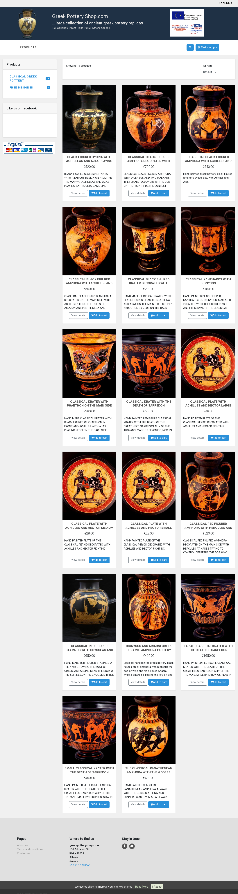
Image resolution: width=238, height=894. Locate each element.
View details (78, 193)
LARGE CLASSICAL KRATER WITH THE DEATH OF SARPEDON (208, 648)
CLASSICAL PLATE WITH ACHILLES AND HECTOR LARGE (208, 403)
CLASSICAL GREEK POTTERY (30, 78)
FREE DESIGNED (30, 87)
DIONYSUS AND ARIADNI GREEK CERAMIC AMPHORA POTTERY (149, 648)
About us (22, 845)
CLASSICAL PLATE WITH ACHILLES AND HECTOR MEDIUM (89, 527)
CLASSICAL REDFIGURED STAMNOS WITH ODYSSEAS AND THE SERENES (89, 650)
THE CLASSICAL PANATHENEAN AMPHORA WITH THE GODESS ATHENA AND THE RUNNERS (148, 772)
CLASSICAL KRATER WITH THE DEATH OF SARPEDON (148, 403)
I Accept (157, 886)
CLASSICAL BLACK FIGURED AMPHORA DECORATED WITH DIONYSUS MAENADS (148, 161)
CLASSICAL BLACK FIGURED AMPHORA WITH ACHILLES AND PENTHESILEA (89, 283)
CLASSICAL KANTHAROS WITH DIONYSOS (208, 281)
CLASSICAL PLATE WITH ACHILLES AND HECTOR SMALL (149, 526)
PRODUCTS (28, 47)
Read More (141, 886)
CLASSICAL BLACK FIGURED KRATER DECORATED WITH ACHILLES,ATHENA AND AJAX (149, 283)
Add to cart (99, 193)
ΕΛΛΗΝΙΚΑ (225, 3)
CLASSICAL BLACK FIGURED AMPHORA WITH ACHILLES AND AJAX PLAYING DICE (208, 161)
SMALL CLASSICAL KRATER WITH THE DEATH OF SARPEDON (89, 770)
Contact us (23, 853)
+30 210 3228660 (79, 865)
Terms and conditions (30, 849)
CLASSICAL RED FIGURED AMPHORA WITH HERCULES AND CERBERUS (208, 527)
